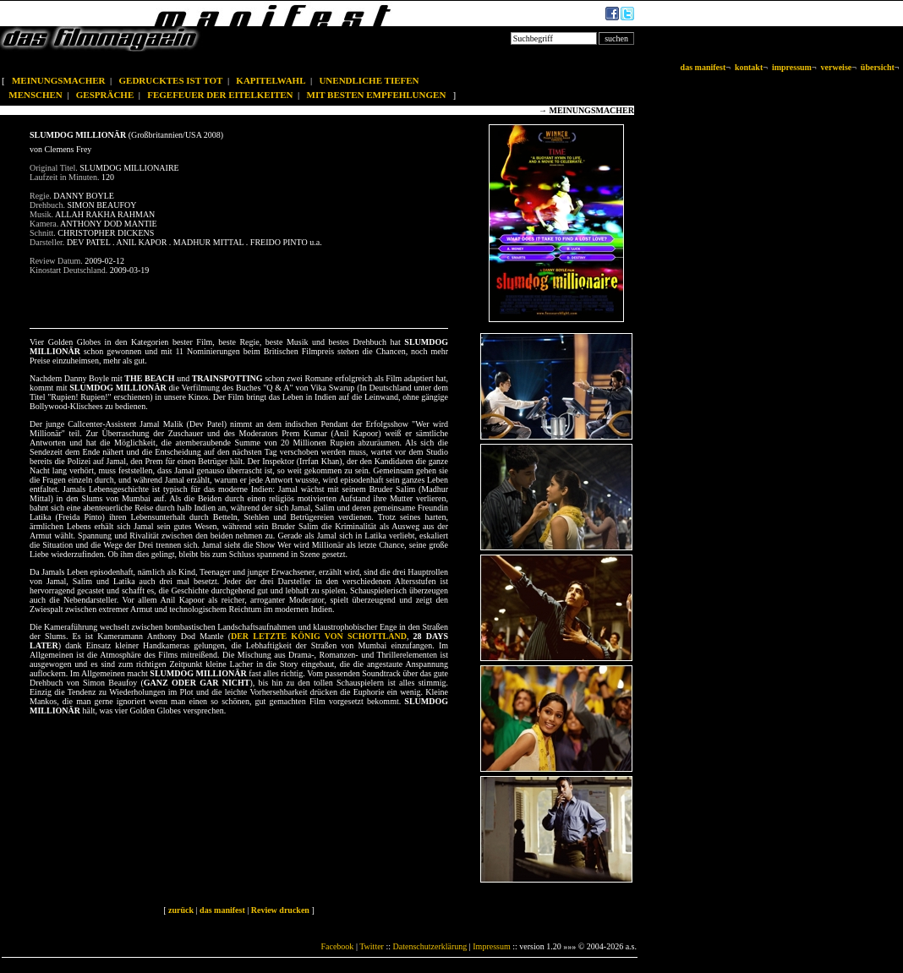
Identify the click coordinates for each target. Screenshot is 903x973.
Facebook (336, 946)
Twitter (371, 946)
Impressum (491, 946)
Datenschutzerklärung (430, 946)
